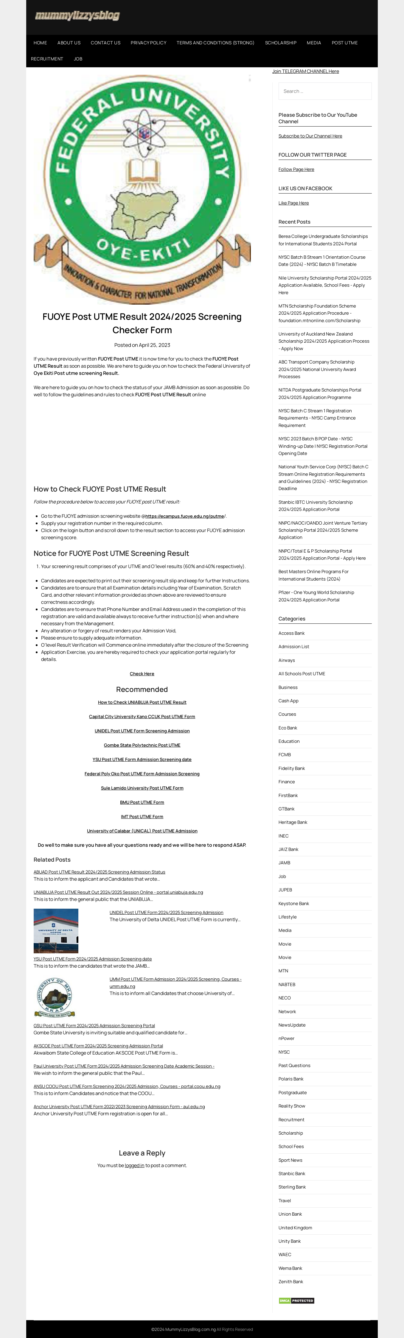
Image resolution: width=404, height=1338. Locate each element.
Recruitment (291, 1119)
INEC (284, 836)
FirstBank (288, 795)
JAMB (284, 863)
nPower (286, 1038)
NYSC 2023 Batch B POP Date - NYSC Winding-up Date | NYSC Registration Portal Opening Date (323, 446)
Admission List (294, 646)
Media (285, 930)
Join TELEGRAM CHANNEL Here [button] (305, 71)
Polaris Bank (291, 1079)
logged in (134, 1165)
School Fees (291, 1146)
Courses (287, 714)
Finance (287, 782)
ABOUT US (69, 43)
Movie (285, 944)
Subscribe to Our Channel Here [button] (310, 136)
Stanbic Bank (292, 1173)
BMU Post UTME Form (142, 802)
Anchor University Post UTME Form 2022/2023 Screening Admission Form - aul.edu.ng (127, 1106)
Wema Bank (290, 1268)
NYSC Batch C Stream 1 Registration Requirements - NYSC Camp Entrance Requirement (317, 418)
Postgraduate (293, 1092)
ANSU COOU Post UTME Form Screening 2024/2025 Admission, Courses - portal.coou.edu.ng (134, 1086)
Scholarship (291, 1133)
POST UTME (345, 43)
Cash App (289, 701)
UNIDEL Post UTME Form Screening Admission (142, 730)
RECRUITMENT (47, 59)
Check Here (142, 673)
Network (287, 1011)
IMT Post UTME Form (142, 816)
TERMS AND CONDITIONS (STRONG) (216, 43)
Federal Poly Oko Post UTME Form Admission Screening (142, 773)
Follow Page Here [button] (296, 169)
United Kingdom (295, 1228)
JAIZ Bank (288, 849)
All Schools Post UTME (302, 673)
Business (288, 687)
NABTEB (287, 984)
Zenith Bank (291, 1281)
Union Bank (290, 1214)
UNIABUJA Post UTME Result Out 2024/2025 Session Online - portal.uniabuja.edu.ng (125, 892)
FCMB (285, 754)
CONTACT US (105, 43)
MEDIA (314, 43)
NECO (285, 998)
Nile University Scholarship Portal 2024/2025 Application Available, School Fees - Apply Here (325, 285)
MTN (283, 971)
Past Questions (294, 1065)
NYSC (284, 1052)
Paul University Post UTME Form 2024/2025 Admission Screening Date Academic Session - (132, 1066)
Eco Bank (288, 728)
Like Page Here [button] (294, 203)
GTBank (286, 809)
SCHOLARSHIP (281, 43)
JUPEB (285, 890)
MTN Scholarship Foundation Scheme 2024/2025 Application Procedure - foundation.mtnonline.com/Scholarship (320, 313)
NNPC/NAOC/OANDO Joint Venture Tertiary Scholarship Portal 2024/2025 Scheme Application (323, 530)
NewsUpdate (292, 1025)
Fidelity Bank (292, 768)
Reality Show (292, 1106)
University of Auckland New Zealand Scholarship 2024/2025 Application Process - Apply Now (324, 341)
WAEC (285, 1254)
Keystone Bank (294, 903)
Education (289, 741)
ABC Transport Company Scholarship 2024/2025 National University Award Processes (317, 369)
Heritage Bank (293, 822)
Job (282, 876)
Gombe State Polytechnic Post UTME (142, 745)
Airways (287, 660)
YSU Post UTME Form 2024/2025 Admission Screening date (97, 958)
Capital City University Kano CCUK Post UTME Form (142, 716)
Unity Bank (290, 1241)
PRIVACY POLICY (148, 43)
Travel (285, 1200)
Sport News (290, 1160)
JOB (78, 59)
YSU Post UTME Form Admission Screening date (142, 759)
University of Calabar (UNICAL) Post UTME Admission (142, 830)
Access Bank (291, 633)
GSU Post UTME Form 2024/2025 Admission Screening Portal (99, 1025)
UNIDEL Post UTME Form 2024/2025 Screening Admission (172, 912)
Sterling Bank (292, 1187)
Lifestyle (288, 917)
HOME (40, 43)
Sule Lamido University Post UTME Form (142, 788)
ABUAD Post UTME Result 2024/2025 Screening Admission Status (105, 871)
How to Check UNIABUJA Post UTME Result (142, 702)
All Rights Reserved (235, 1329)
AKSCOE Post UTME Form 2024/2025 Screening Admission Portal (104, 1045)
